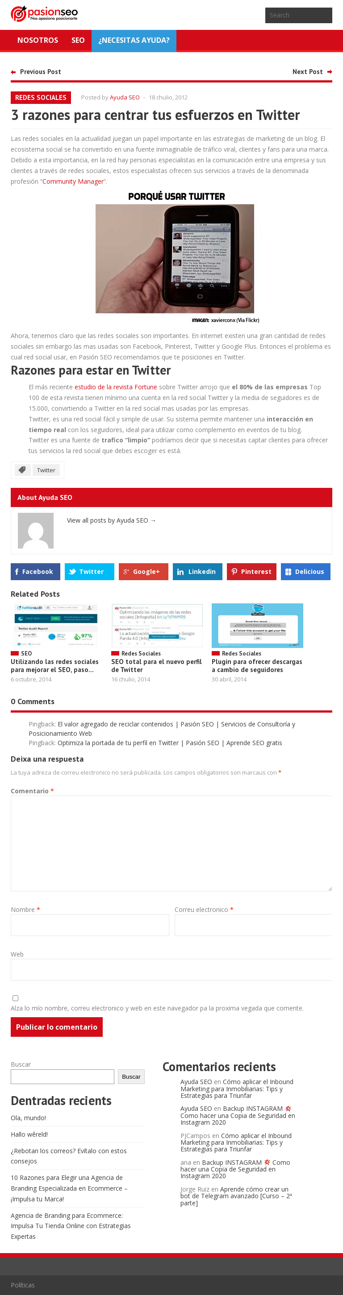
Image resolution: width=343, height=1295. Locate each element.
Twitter (46, 470)
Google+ (146, 571)
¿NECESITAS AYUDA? (134, 40)
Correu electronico (204, 909)
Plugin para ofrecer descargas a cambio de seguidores (257, 665)
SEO (78, 40)
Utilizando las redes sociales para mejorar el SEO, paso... (55, 665)
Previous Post (40, 71)
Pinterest (256, 571)
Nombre (25, 909)
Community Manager (73, 181)
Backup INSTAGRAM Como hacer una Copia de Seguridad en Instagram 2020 (237, 1115)
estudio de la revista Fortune (116, 387)
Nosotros (37, 40)
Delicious (309, 571)
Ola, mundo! (28, 1118)
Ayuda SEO (125, 97)
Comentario (32, 791)
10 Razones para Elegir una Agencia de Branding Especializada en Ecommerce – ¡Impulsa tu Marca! (69, 1188)
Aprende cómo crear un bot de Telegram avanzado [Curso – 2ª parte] (236, 1196)
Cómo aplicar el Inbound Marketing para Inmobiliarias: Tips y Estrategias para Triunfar (236, 1088)
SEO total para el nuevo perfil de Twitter (156, 665)
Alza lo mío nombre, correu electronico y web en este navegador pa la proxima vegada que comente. (157, 1008)
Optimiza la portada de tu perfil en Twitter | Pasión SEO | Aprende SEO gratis (170, 742)
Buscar (21, 1064)
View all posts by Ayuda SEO (111, 520)
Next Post (308, 71)
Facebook (37, 571)
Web (17, 954)
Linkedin (202, 571)
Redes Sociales (41, 97)
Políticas (23, 1285)
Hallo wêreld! (29, 1134)
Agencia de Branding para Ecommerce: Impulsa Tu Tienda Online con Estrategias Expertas (71, 1226)
